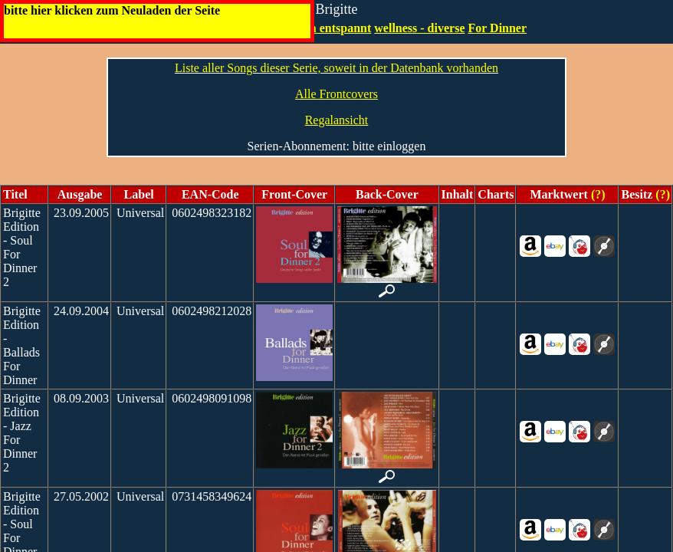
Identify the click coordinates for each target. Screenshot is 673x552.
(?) (597, 194)
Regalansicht (337, 120)
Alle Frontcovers (336, 93)
